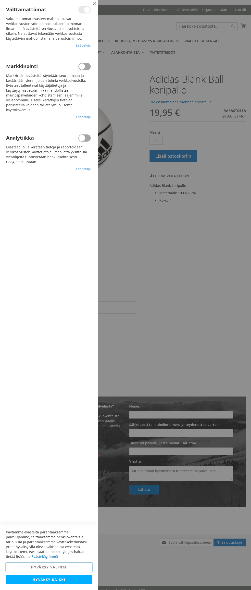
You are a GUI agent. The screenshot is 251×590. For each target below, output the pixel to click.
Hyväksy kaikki (49, 579)
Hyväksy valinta (49, 567)
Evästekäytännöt (45, 556)
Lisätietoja (83, 45)
